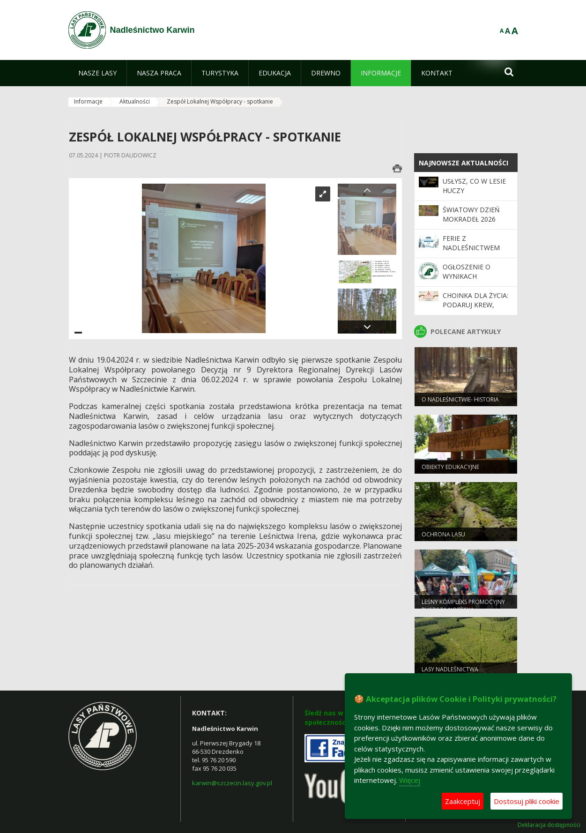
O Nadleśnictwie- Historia (460, 400)
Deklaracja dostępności (549, 825)
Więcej (409, 780)
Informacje (88, 101)
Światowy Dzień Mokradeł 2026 (471, 214)
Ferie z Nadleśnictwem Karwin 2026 (471, 248)
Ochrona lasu (443, 535)
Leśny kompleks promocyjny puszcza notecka (463, 607)
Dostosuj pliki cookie (526, 801)
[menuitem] (97, 73)
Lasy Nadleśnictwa (450, 670)
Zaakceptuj (462, 801)
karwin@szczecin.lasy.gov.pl (232, 783)
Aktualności (134, 101)
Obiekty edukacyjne (450, 468)
